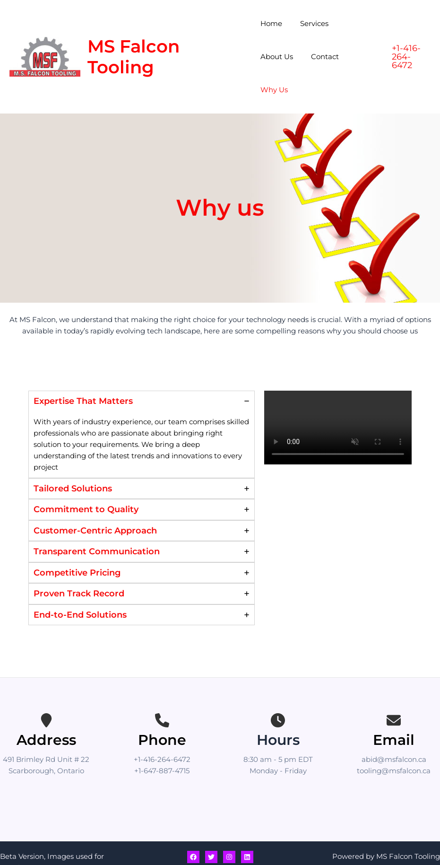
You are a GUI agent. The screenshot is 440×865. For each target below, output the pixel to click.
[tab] (141, 401)
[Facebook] (193, 824)
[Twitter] (211, 824)
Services (310, 23)
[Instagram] (229, 824)
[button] (410, 40)
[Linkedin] (247, 824)
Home (271, 23)
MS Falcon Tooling (133, 40)
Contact (274, 56)
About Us (355, 23)
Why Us (316, 56)
